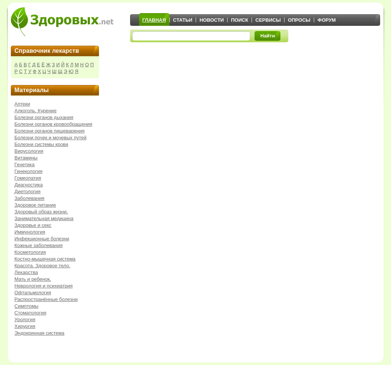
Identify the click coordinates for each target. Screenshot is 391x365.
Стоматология (30, 313)
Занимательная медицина (44, 218)
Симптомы (27, 306)
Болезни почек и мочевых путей (51, 137)
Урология (25, 319)
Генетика (25, 164)
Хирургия (25, 326)
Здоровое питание (35, 205)
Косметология (30, 252)
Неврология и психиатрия (44, 286)
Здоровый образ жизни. (41, 212)
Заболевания (30, 198)
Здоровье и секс (33, 225)
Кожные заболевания (39, 245)
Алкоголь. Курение (36, 110)
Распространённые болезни (46, 299)
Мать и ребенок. (33, 279)
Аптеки (22, 104)
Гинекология (29, 171)
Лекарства (26, 272)
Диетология (28, 191)
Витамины (26, 158)
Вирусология (29, 151)
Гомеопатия (28, 178)
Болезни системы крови (42, 144)
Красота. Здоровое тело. (42, 265)
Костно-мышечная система (45, 259)
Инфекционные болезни (42, 238)
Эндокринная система (39, 333)
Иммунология (30, 232)
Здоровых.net (62, 22)
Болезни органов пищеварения (50, 131)
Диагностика (29, 185)
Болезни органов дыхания (44, 117)
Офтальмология (33, 292)
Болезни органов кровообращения (54, 124)
